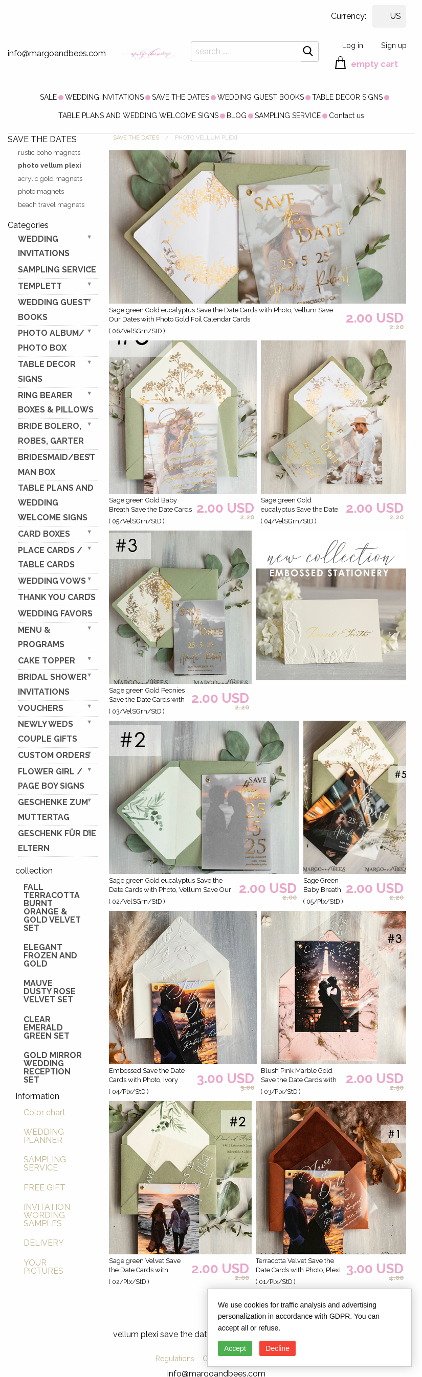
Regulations (175, 1359)
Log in (352, 45)
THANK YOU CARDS (57, 597)
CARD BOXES (44, 534)
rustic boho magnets (49, 152)
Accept (235, 1348)
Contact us (346, 115)
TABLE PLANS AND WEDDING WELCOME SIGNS (138, 115)
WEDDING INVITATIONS (104, 97)
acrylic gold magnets (50, 178)
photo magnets (41, 191)
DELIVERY (44, 1243)
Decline (277, 1348)
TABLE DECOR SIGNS (347, 97)
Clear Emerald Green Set (47, 1028)
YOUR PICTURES (43, 1267)
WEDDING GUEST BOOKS (260, 97)
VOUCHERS (40, 708)
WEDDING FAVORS (55, 613)
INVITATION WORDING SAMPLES (47, 1215)
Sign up (394, 45)
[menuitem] (48, 97)
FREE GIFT (44, 1187)
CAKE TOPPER (46, 660)
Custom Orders (54, 755)
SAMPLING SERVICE (288, 115)
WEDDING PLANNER (44, 1136)
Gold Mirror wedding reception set (53, 1067)
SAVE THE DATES (180, 97)
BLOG (237, 115)
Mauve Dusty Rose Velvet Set (50, 991)
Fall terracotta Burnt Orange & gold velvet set (52, 907)
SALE (48, 97)
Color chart (44, 1112)
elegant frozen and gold (50, 956)
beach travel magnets (51, 205)
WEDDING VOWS (52, 581)
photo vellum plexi (49, 165)
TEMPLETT (40, 286)
